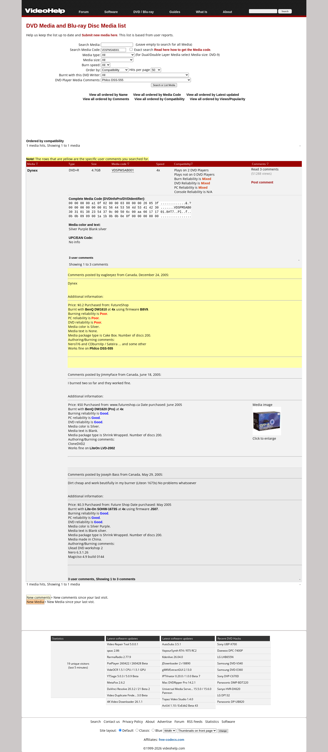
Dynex (32, 170)
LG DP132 (223, 695)
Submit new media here (99, 35)
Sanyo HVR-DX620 (228, 689)
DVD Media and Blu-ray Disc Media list (76, 25)
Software (111, 12)
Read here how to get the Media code (182, 49)
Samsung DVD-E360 (230, 670)
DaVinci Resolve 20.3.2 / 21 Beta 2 (128, 689)
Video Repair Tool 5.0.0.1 (122, 644)
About (227, 12)
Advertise (164, 721)
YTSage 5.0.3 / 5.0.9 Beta (122, 676)
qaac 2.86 (113, 651)
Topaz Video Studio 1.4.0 (177, 699)
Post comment (262, 182)
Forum (84, 12)
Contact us (112, 721)
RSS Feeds (194, 721)
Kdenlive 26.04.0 (172, 657)
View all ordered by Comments (106, 99)
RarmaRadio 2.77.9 (119, 657)
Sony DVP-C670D (228, 676)
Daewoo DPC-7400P (230, 651)
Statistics (212, 721)
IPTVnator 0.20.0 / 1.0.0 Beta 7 (181, 676)
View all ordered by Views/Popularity (217, 99)
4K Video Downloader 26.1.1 (125, 702)
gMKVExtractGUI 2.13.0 (177, 670)
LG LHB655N (225, 657)
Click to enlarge (267, 436)
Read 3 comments (265, 169)
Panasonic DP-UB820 (230, 702)
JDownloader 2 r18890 (176, 663)
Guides (174, 12)
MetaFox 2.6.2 (116, 682)
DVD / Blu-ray (143, 12)
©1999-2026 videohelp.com (164, 748)
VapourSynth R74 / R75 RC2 (179, 651)
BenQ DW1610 (96, 309)
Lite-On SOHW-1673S (101, 509)
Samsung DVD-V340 (230, 663)
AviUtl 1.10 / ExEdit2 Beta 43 (180, 706)
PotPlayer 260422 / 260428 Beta (127, 663)
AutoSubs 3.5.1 (171, 644)
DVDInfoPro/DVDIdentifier (123, 198)
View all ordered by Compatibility (159, 99)
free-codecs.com (171, 739)
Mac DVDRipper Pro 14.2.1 (179, 682)
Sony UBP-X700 (227, 644)
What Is (201, 12)
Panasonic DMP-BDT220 (232, 682)
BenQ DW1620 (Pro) (100, 409)
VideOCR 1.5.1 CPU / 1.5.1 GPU (126, 670)
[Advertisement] (164, 119)
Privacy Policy (133, 721)
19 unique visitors (78, 664)
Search (95, 721)
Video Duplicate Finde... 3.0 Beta (127, 695)
